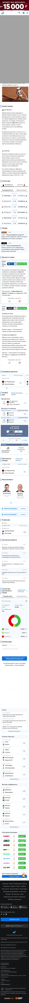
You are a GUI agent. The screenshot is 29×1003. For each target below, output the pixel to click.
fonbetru (14, 501)
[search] (19, 12)
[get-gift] (24, 13)
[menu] (27, 13)
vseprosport (2, 12)
